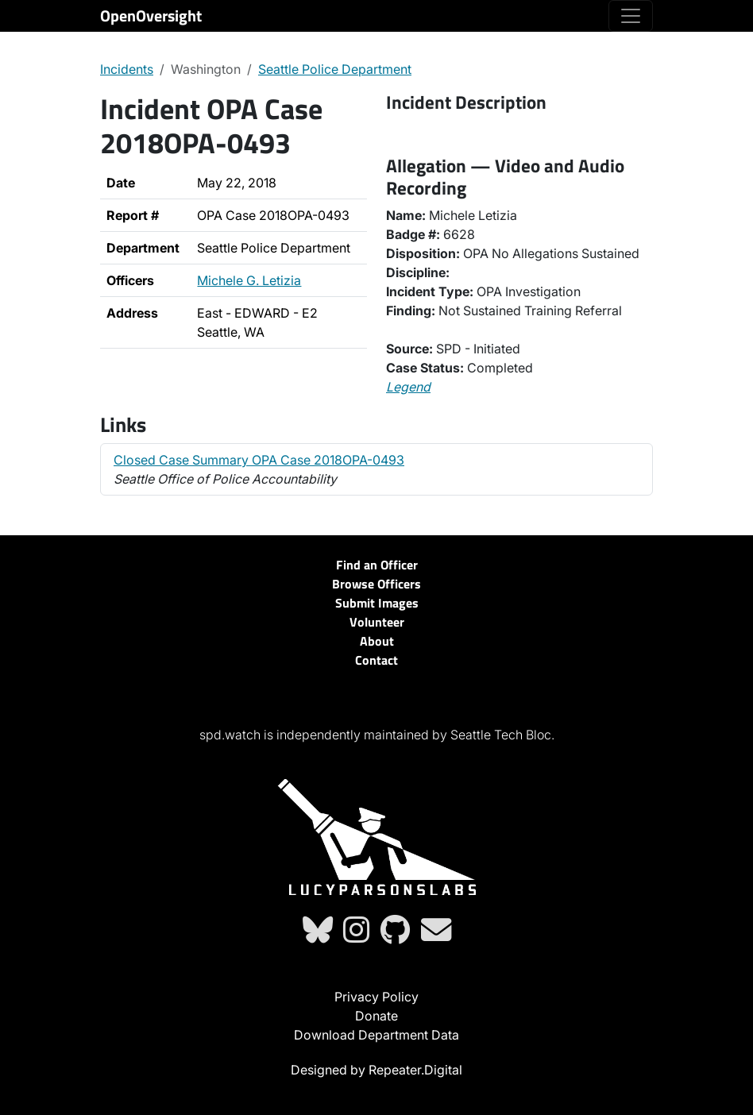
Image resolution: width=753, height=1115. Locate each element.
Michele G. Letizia (249, 280)
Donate (376, 1016)
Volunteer (376, 621)
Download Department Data (376, 1035)
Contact (376, 659)
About (377, 640)
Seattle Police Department (334, 69)
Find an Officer (377, 564)
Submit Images (377, 602)
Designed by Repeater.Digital (376, 1070)
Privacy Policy (376, 997)
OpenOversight (151, 15)
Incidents (126, 69)
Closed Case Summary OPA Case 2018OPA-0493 (259, 460)
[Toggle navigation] (630, 16)
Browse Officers (376, 583)
